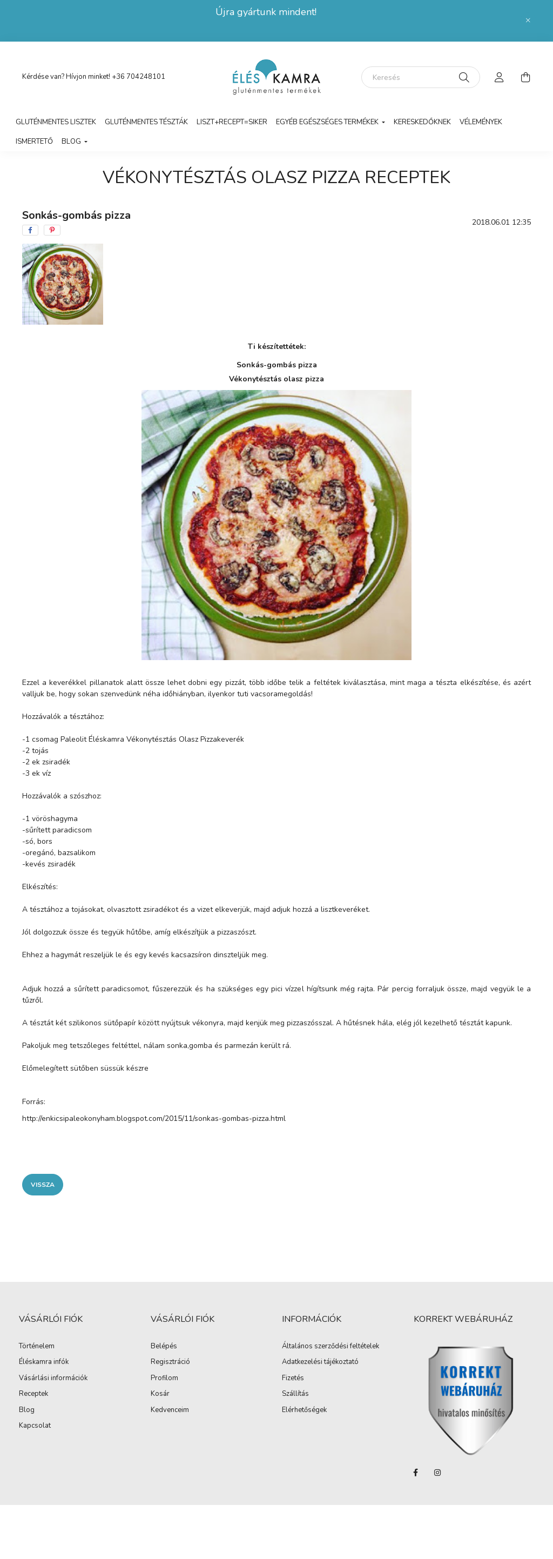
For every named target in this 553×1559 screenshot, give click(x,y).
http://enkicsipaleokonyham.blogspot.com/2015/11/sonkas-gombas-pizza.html (154, 1118)
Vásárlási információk (53, 1378)
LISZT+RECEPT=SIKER (232, 122)
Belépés (164, 1346)
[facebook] (30, 230)
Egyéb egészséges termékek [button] (328, 122)
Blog (27, 1410)
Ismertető (34, 141)
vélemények (481, 122)
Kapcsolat (35, 1426)
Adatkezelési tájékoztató (320, 1362)
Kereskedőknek (422, 122)
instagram (437, 1472)
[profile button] (499, 77)
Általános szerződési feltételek (330, 1346)
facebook (416, 1472)
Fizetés (293, 1378)
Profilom (164, 1378)
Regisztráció (170, 1362)
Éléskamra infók (44, 1362)
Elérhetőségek (304, 1410)
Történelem (37, 1346)
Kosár (160, 1394)
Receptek (33, 1394)
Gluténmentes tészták (146, 122)
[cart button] (525, 77)
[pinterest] (52, 230)
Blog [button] (72, 141)
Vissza (43, 1184)
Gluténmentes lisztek (56, 122)
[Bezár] (528, 20)
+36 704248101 (138, 77)
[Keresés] (420, 77)
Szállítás (295, 1394)
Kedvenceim (170, 1410)
